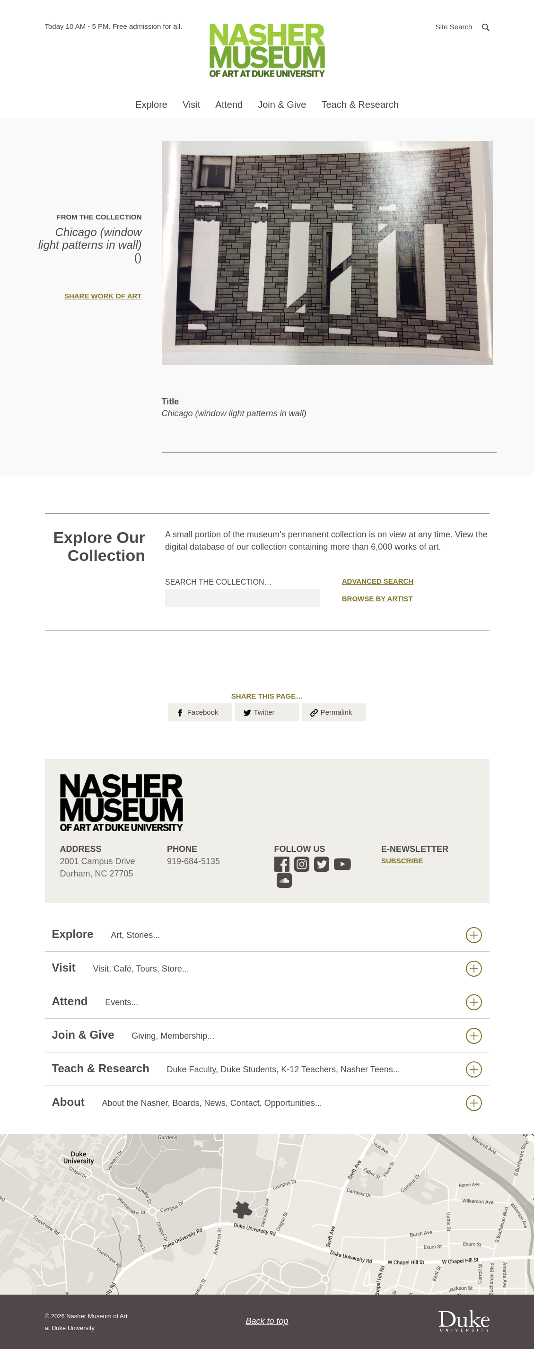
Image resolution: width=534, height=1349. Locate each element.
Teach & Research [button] (359, 104)
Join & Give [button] (282, 104)
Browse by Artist (377, 599)
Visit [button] (191, 104)
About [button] (267, 1102)
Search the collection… (218, 582)
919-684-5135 (193, 861)
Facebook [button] (196, 711)
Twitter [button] (258, 711)
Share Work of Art (103, 296)
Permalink (330, 711)
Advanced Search (377, 581)
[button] (463, 26)
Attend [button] (229, 104)
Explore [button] (151, 104)
